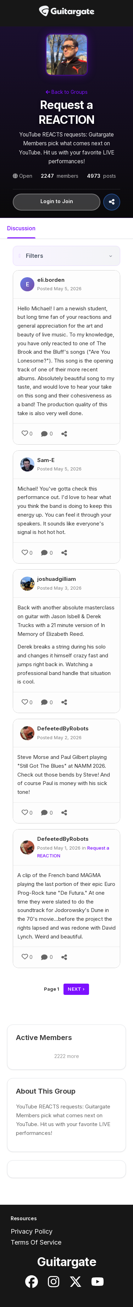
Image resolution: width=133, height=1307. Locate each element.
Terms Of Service (36, 1242)
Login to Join (56, 201)
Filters (34, 255)
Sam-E (46, 460)
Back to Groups (67, 92)
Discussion (21, 228)
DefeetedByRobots (63, 728)
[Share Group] (111, 202)
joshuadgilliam (56, 579)
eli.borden (51, 279)
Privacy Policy (31, 1231)
